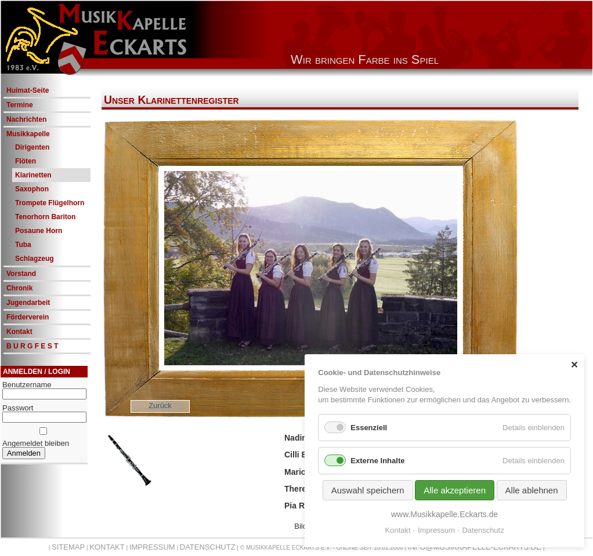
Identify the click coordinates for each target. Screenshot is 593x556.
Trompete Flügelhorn (49, 203)
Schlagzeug (34, 259)
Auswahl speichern (367, 490)
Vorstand (21, 274)
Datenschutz (208, 547)
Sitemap (68, 547)
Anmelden (24, 453)
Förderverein (27, 317)
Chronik (19, 288)
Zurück (160, 405)
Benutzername (27, 384)
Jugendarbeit (28, 303)
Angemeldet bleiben (35, 443)
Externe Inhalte (377, 460)
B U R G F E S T (32, 346)
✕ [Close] (574, 365)
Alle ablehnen (531, 490)
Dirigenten (32, 147)
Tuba (23, 245)
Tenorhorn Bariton (45, 217)
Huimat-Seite (27, 90)
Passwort (17, 408)
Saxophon (32, 189)
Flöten (25, 161)
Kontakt (19, 332)
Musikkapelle (28, 134)
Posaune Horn (38, 231)
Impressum (152, 547)
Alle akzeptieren (455, 490)
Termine (19, 105)
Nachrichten (26, 119)
